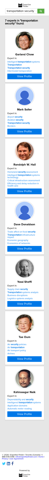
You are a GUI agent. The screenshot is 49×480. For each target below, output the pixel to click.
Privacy (5, 459)
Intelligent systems (23, 62)
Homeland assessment (22, 181)
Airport (14, 121)
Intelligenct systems (24, 423)
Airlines (11, 370)
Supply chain (17, 301)
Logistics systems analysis (20, 310)
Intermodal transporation (19, 71)
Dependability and (20, 420)
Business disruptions (17, 307)
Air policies (16, 361)
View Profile (24, 81)
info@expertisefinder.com (26, 457)
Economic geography (17, 250)
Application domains (17, 427)
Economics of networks (18, 253)
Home (41, 457)
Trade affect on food (21, 241)
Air (15, 364)
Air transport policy (16, 367)
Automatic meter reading (19, 430)
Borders (11, 131)
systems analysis (22, 304)
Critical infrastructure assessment (23, 190)
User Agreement (16, 459)
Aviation (15, 124)
